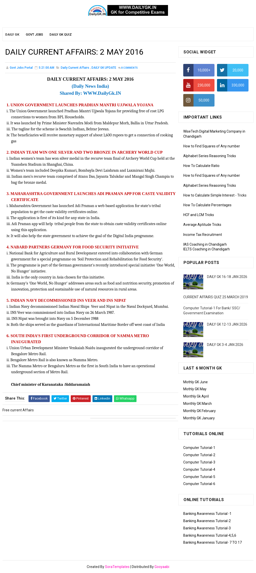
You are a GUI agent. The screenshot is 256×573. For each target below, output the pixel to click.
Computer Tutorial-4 (199, 469)
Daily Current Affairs (75, 67)
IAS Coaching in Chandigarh (205, 244)
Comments (129, 67)
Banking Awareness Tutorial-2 (207, 521)
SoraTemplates (117, 567)
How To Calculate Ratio (201, 166)
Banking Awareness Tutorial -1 (207, 514)
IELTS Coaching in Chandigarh (206, 249)
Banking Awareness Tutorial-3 (207, 528)
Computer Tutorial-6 (199, 484)
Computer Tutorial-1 (199, 448)
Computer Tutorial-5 (199, 477)
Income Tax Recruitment (202, 235)
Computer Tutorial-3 (199, 462)
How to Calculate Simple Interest (208, 195)
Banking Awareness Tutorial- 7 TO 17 (212, 542)
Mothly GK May (194, 389)
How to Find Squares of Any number (211, 146)
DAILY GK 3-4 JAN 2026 (225, 345)
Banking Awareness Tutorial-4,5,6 (209, 535)
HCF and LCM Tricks (198, 215)
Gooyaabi (161, 567)
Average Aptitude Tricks (202, 225)
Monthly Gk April (196, 396)
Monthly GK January (199, 418)
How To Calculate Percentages (207, 205)
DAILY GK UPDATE (104, 67)
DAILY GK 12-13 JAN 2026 (227, 324)
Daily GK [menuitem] (12, 34)
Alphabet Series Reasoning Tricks (209, 156)
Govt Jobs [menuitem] (34, 34)
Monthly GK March (197, 404)
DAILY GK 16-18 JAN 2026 (227, 277)
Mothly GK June (195, 382)
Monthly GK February (199, 411)
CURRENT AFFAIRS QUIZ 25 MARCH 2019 (215, 297)
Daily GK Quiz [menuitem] (61, 34)
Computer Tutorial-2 (199, 455)
